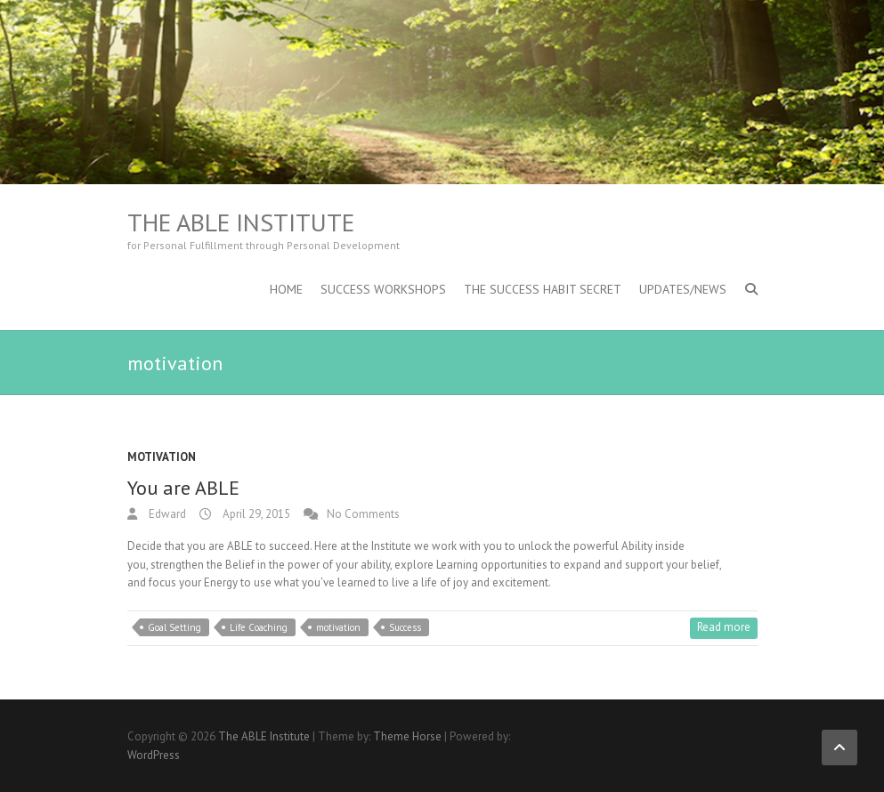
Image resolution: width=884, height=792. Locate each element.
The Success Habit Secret (542, 289)
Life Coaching (259, 627)
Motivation (161, 457)
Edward (166, 513)
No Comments (363, 513)
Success (405, 627)
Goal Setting (174, 627)
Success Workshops (383, 289)
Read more (723, 626)
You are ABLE (183, 487)
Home (286, 289)
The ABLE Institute (240, 222)
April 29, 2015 (255, 513)
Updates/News (682, 289)
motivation (338, 627)
